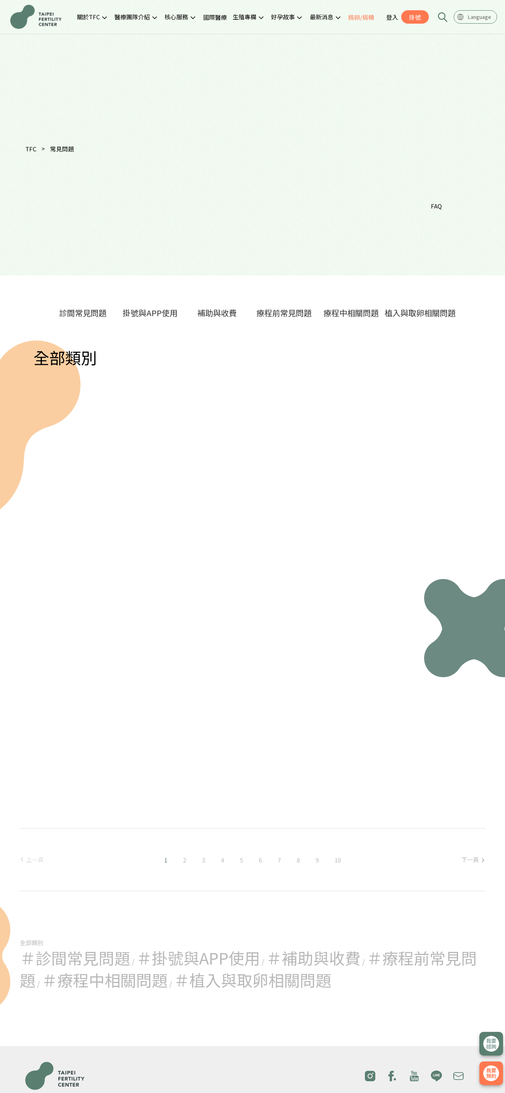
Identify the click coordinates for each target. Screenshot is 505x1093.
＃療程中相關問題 (104, 979)
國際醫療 (215, 17)
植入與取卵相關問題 (420, 312)
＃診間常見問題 (75, 957)
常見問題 (62, 149)
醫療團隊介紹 (132, 17)
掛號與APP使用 (150, 312)
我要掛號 (491, 1073)
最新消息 (321, 17)
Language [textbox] (479, 16)
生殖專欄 (244, 17)
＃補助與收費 (313, 957)
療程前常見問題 (284, 312)
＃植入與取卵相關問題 (252, 979)
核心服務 (176, 17)
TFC (30, 149)
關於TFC (88, 17)
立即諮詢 (491, 1044)
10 (338, 860)
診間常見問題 (83, 312)
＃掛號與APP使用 (198, 957)
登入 (392, 17)
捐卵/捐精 (361, 17)
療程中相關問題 (351, 312)
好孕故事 (283, 17)
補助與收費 (217, 312)
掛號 (415, 17)
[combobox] (475, 17)
